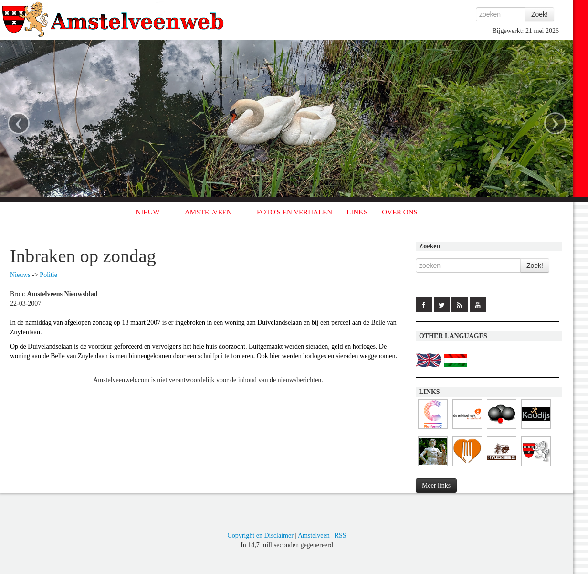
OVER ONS (400, 212)
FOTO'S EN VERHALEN (294, 212)
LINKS (357, 212)
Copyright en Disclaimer (260, 535)
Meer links (436, 485)
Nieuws (20, 274)
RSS (340, 535)
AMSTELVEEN (208, 212)
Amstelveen (314, 535)
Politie (48, 274)
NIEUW (148, 212)
